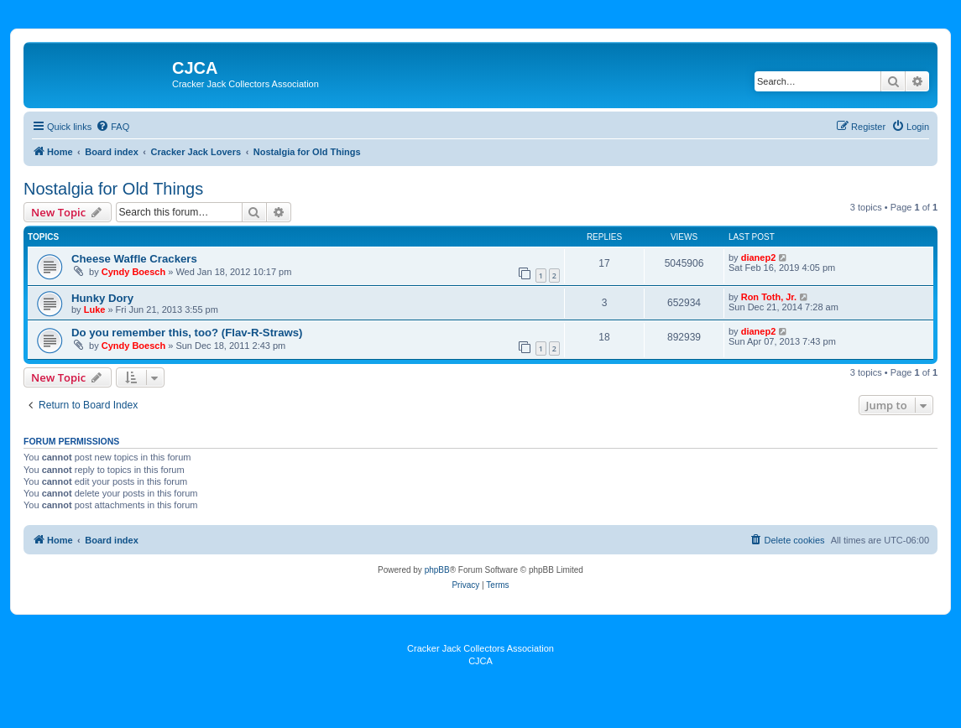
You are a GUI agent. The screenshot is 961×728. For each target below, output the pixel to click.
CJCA (480, 661)
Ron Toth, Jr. (768, 297)
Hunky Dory (102, 298)
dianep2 (758, 257)
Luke (95, 309)
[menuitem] (112, 127)
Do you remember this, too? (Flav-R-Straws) (187, 332)
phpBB (437, 570)
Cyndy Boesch (133, 272)
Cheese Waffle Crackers (134, 258)
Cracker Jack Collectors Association (480, 648)
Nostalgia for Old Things (113, 188)
